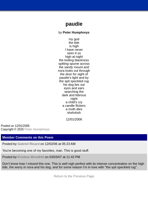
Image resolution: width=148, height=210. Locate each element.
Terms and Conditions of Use (73, 189)
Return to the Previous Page (74, 176)
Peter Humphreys (37, 129)
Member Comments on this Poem (27, 137)
